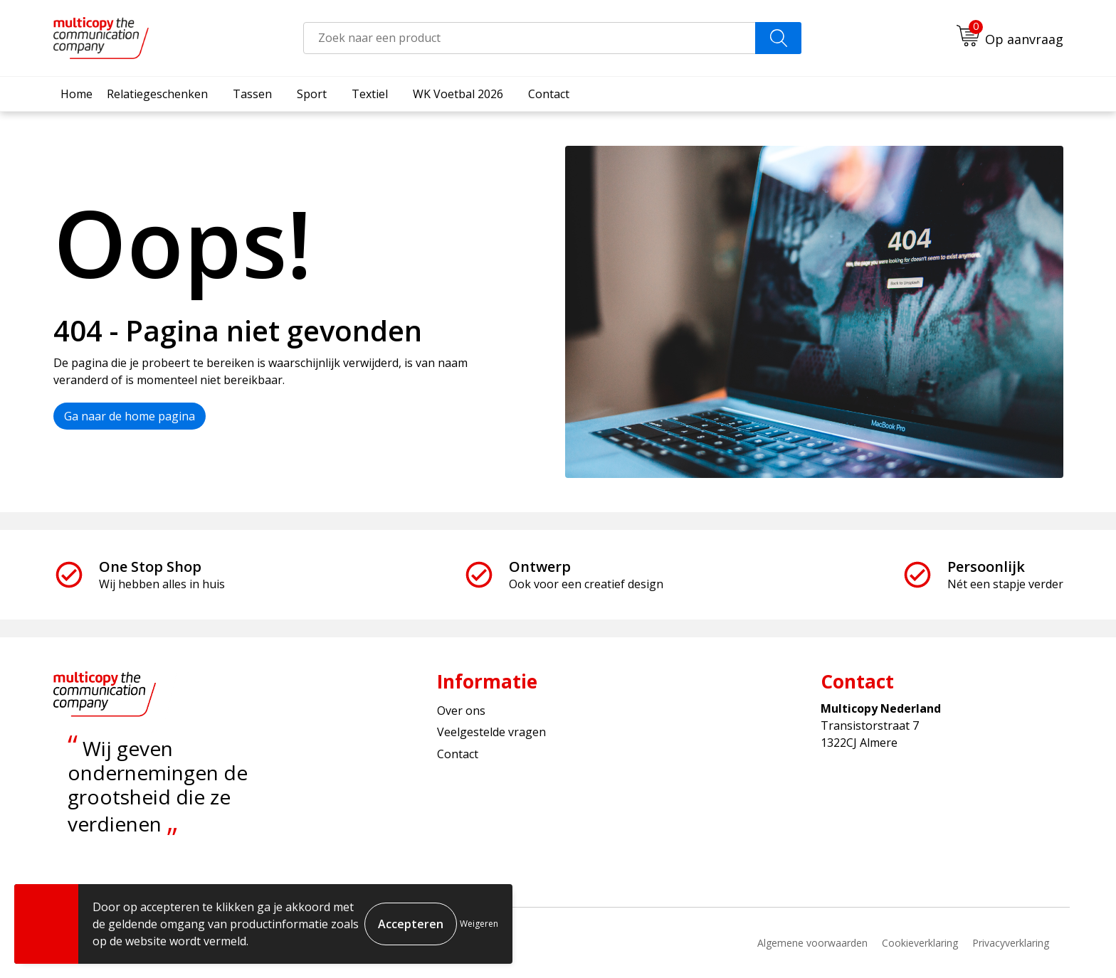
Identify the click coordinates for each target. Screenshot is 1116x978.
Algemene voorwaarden (812, 943)
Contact (548, 94)
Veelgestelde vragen (491, 732)
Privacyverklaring (1010, 943)
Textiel (370, 94)
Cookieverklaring (920, 943)
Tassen (252, 94)
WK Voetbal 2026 (458, 94)
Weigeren (479, 924)
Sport (312, 94)
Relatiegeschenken (157, 94)
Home (76, 94)
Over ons (461, 710)
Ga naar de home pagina (129, 416)
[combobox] (529, 38)
